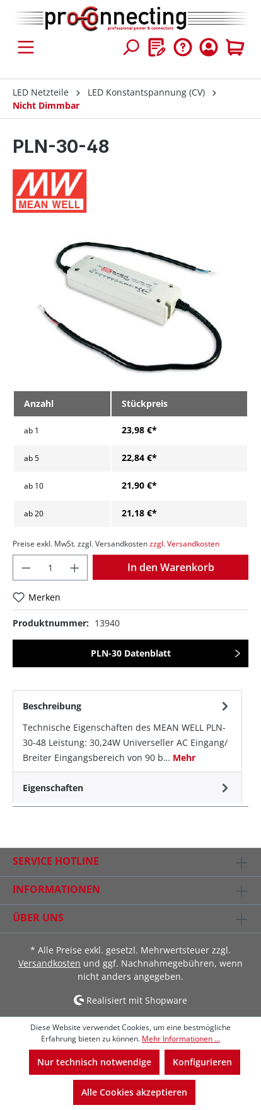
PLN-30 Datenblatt (131, 653)
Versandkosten (49, 963)
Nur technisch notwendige (94, 1062)
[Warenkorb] (235, 47)
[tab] (127, 731)
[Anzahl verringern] (26, 567)
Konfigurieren (202, 1062)
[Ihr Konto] (208, 47)
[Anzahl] (50, 567)
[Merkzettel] (157, 47)
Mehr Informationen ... (181, 1038)
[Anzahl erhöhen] (75, 567)
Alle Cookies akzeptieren (134, 1092)
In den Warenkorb (170, 567)
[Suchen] (130, 47)
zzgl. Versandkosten (184, 543)
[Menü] (26, 47)
